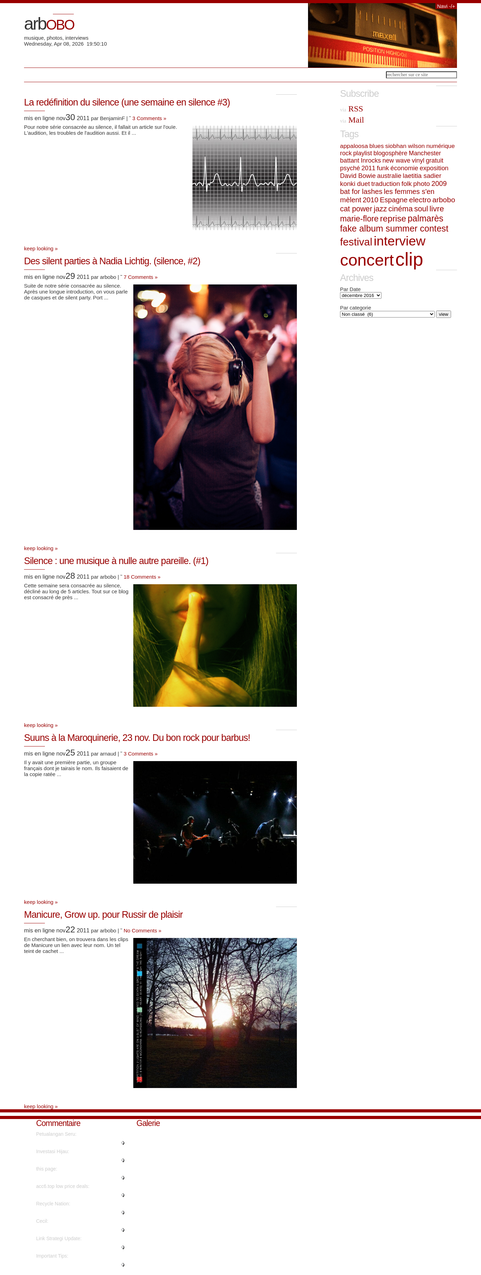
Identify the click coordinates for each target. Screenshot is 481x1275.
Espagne (394, 200)
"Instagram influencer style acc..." (72, 1195)
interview (400, 241)
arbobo (443, 200)
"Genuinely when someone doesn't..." (76, 1264)
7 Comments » (141, 277)
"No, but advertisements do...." (69, 1177)
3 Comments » (149, 118)
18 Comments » (142, 577)
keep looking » (41, 248)
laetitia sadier (422, 175)
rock (346, 153)
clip (409, 259)
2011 (368, 168)
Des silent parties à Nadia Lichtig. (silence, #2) (112, 261)
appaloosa (354, 145)
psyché (350, 168)
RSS (351, 108)
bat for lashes (361, 191)
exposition (434, 168)
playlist (362, 153)
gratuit (434, 160)
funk (383, 168)
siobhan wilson (405, 145)
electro (420, 200)
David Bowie (358, 175)
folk (406, 183)
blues (376, 145)
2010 (370, 200)
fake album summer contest (394, 228)
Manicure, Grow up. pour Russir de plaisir (103, 914)
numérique (440, 145)
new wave (396, 160)
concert (367, 260)
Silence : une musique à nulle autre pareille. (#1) (116, 561)
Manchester (425, 153)
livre (436, 208)
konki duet (355, 183)
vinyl (418, 160)
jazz (380, 209)
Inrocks (371, 160)
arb (49, 23)
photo (421, 183)
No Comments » (142, 930)
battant (349, 160)
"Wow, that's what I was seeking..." (73, 1160)
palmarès (425, 218)
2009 (439, 183)
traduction (385, 183)
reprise (393, 218)
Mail (352, 119)
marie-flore (359, 218)
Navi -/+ (446, 6)
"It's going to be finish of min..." (69, 1212)
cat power (356, 209)
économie (404, 168)
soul (421, 208)
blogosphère (390, 153)
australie (389, 175)
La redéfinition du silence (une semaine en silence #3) (127, 102)
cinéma (400, 208)
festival (356, 242)
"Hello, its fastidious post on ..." (69, 1247)
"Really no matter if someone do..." (73, 1142)
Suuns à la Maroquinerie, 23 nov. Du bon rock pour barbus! (137, 738)
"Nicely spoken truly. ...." (62, 1230)
